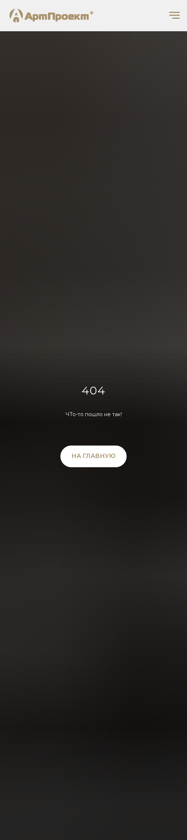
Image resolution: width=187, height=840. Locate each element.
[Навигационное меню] (174, 15)
